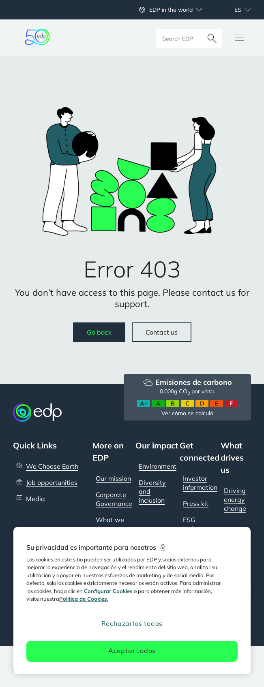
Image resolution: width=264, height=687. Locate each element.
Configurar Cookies (108, 591)
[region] (132, 600)
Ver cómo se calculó (187, 413)
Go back (99, 332)
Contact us (162, 332)
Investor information (200, 482)
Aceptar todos (132, 650)
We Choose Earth (52, 466)
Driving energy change (235, 499)
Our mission (113, 478)
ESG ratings (193, 524)
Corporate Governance (114, 499)
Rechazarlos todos (132, 623)
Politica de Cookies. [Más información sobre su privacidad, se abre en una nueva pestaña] (83, 598)
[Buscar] (212, 37)
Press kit (195, 503)
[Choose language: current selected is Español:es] (234, 9)
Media (35, 499)
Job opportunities (51, 482)
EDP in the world (171, 9)
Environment (157, 466)
